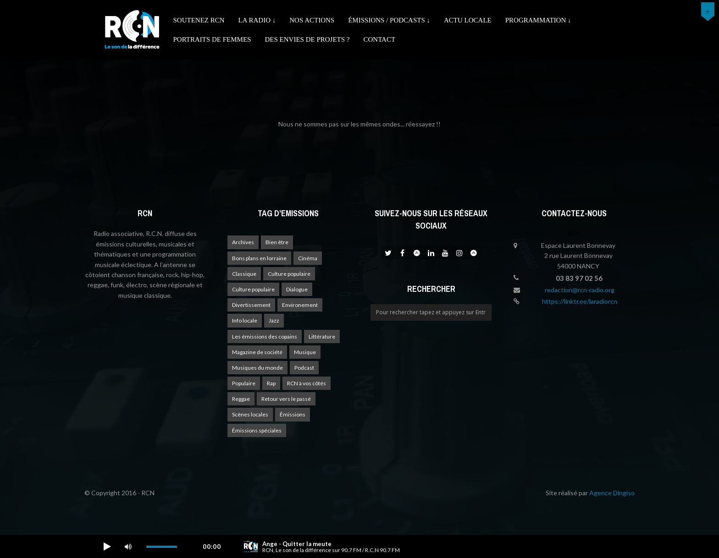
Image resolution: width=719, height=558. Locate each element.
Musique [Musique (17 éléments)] (305, 352)
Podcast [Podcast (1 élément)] (304, 367)
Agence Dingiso (612, 493)
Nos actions (311, 20)
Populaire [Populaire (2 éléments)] (243, 383)
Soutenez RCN (199, 20)
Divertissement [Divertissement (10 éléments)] (251, 304)
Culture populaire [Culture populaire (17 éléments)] (289, 273)
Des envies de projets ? (307, 39)
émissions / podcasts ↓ (389, 20)
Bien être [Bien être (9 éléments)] (276, 242)
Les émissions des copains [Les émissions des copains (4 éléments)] (264, 336)
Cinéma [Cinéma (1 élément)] (307, 258)
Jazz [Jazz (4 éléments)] (274, 320)
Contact (379, 39)
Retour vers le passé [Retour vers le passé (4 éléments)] (286, 398)
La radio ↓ (257, 20)
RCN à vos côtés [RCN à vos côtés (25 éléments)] (306, 383)
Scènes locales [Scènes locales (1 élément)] (250, 414)
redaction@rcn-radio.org (579, 290)
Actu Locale (468, 20)
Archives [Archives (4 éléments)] (243, 242)
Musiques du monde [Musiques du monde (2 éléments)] (257, 367)
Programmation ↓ (538, 20)
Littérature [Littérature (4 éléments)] (322, 336)
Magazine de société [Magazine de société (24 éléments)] (257, 352)
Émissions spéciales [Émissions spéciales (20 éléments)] (257, 430)
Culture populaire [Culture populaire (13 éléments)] (253, 289)
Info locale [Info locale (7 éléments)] (244, 320)
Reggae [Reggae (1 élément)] (241, 398)
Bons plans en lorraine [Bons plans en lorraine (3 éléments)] (259, 258)
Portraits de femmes (212, 39)
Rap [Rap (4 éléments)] (271, 383)
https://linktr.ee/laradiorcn (579, 301)
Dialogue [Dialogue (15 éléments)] (297, 289)
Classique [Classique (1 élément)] (244, 273)
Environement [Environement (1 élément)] (300, 304)
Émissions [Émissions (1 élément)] (292, 414)
